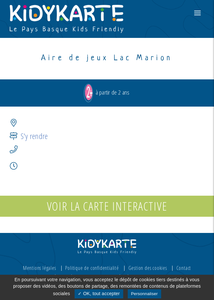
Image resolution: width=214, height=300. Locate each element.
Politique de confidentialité (92, 267)
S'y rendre (34, 136)
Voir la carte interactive (107, 206)
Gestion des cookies (147, 267)
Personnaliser (144, 293)
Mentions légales (39, 267)
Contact (183, 267)
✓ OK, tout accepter (99, 293)
